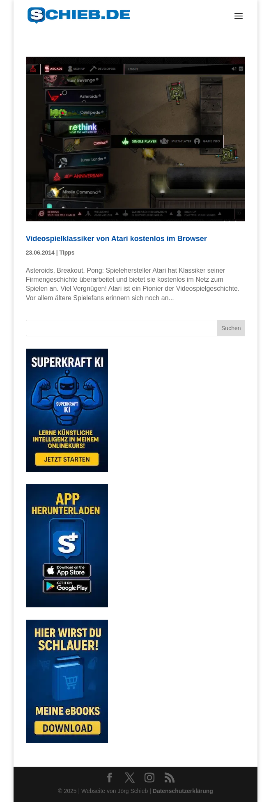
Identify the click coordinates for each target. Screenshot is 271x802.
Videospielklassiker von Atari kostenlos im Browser (116, 238)
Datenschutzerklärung (183, 791)
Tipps (66, 252)
